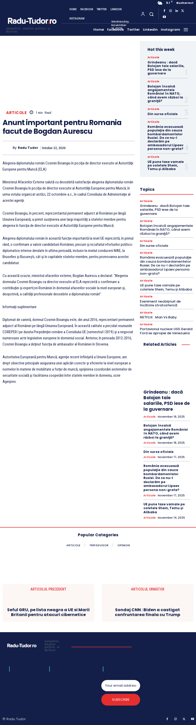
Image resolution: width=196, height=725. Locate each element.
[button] (151, 13)
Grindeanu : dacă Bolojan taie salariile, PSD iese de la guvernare (166, 67)
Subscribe (121, 699)
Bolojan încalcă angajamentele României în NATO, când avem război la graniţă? (165, 93)
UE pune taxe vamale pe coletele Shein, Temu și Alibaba (166, 165)
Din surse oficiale (163, 114)
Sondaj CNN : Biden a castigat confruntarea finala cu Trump (147, 612)
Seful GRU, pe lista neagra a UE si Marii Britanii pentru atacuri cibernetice (48, 612)
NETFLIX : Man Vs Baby (158, 317)
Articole (16, 113)
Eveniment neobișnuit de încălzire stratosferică (160, 303)
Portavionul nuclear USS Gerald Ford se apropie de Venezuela (166, 331)
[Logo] (36, 645)
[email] (120, 685)
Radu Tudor (28, 148)
